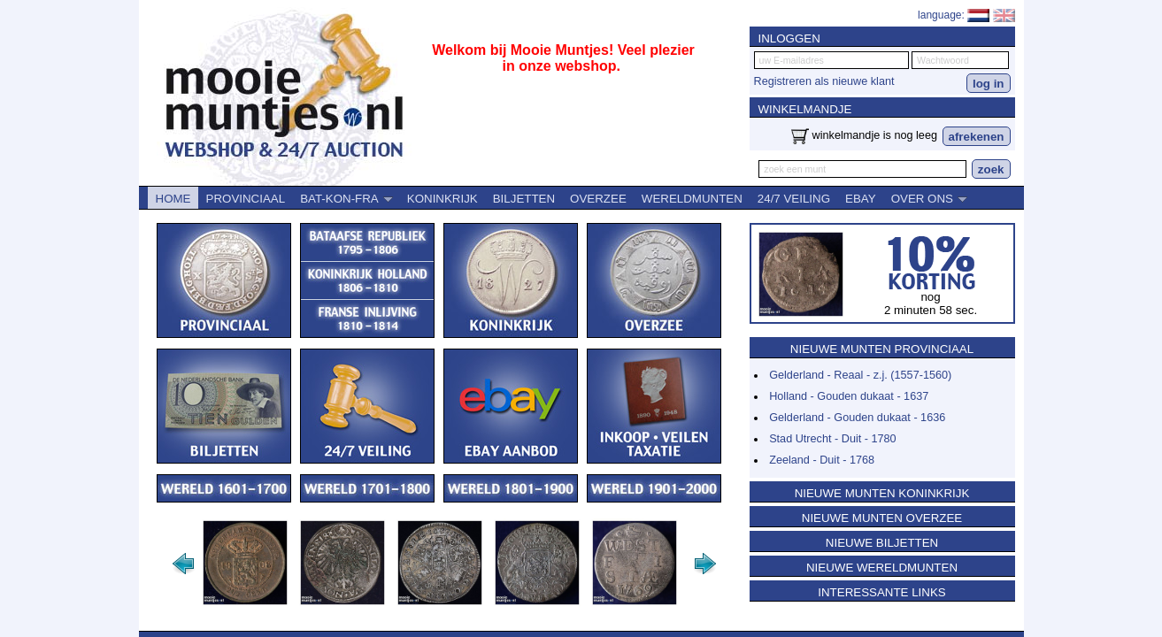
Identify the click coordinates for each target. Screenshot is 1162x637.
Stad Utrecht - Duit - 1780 (833, 439)
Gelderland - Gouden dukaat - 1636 (857, 417)
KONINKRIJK (442, 198)
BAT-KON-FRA (346, 198)
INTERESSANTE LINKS (881, 592)
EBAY (860, 198)
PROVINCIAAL (246, 198)
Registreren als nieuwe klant (824, 81)
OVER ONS (929, 198)
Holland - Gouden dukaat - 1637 (848, 396)
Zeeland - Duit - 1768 (821, 460)
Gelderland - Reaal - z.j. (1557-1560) (860, 375)
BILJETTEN (524, 198)
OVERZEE (598, 198)
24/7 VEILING (794, 198)
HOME (173, 198)
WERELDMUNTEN (692, 198)
